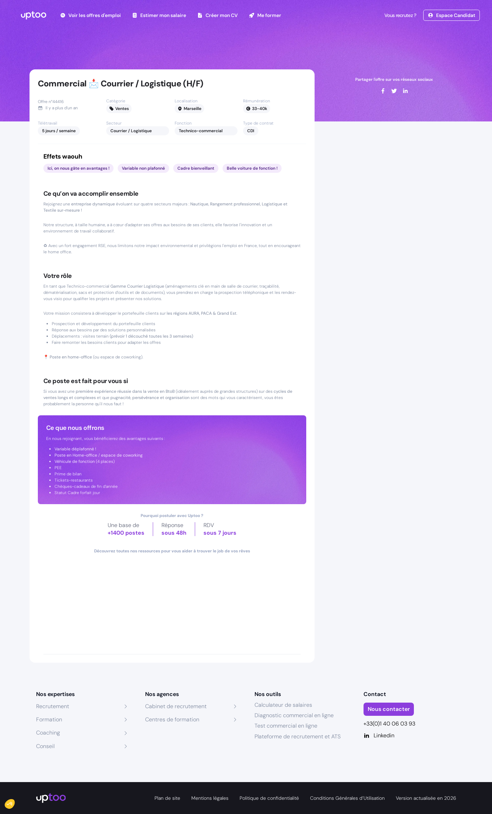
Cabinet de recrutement (176, 706)
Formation (49, 719)
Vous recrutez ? (399, 15)
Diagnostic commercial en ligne (294, 715)
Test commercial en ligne (286, 725)
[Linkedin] (410, 735)
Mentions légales (209, 798)
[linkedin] (405, 90)
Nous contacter (389, 709)
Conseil (45, 746)
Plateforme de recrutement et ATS (298, 736)
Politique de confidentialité (269, 798)
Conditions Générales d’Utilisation (347, 798)
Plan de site (167, 798)
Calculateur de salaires (283, 705)
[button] (14, 802)
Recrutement (52, 706)
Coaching (48, 732)
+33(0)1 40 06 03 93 (389, 723)
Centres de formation (172, 719)
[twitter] (394, 90)
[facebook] (383, 90)
